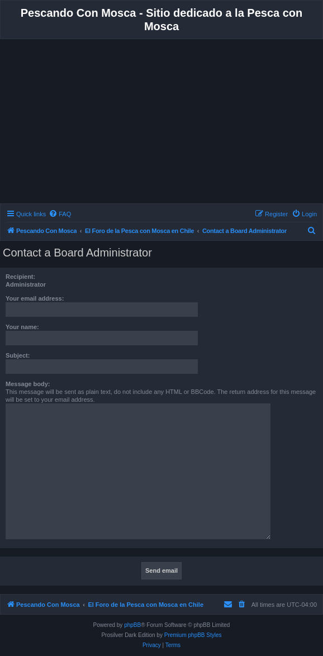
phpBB (132, 625)
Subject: (18, 355)
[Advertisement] (161, 123)
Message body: (28, 384)
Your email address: (35, 298)
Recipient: (20, 276)
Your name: (22, 327)
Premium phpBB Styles (193, 635)
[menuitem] (60, 214)
